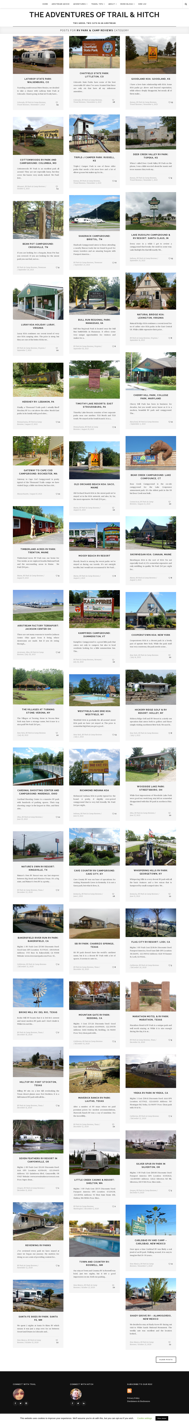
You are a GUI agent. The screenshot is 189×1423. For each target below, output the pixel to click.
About (111, 4)
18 (113, 101)
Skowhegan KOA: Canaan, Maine (151, 554)
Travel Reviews (23, 105)
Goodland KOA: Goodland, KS (150, 79)
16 (113, 895)
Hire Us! (142, 4)
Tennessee (98, 262)
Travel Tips (97, 4)
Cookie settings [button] (144, 1418)
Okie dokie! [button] (162, 1418)
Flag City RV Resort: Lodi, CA (150, 942)
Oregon (20, 1188)
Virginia (154, 338)
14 (57, 188)
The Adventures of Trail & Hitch (94, 14)
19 (57, 104)
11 (114, 262)
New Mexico (135, 1264)
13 (171, 102)
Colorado (21, 102)
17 (58, 652)
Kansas (132, 102)
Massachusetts (22, 494)
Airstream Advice (61, 4)
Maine (75, 508)
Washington (78, 1209)
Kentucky (133, 894)
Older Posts (166, 1359)
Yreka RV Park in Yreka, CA (151, 1093)
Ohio (28, 652)
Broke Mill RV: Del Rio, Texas (38, 1012)
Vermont (97, 659)
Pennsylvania (78, 427)
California (21, 964)
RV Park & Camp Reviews (35, 102)
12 (170, 895)
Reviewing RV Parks (38, 1245)
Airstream (21, 652)
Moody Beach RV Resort (94, 556)
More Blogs (126, 4)
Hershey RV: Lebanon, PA (38, 402)
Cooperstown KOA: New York (150, 635)
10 (57, 349)
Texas (40, 890)
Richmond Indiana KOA (94, 790)
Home (45, 4)
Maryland (134, 422)
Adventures (79, 4)
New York (133, 655)
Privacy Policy (133, 1398)
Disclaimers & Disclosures (138, 1401)
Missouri (20, 186)
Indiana (133, 258)
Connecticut (134, 502)
